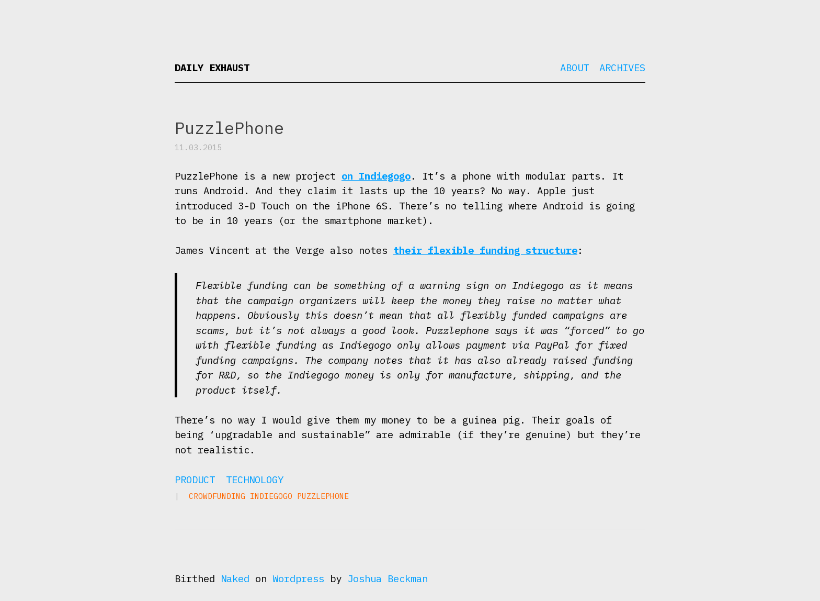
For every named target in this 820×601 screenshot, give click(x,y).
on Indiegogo (376, 176)
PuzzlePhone (323, 496)
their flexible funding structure (485, 250)
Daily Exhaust (212, 67)
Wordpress (298, 578)
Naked (235, 578)
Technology (254, 479)
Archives (622, 67)
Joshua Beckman (387, 578)
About (574, 67)
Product (195, 479)
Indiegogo (271, 496)
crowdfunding (217, 496)
